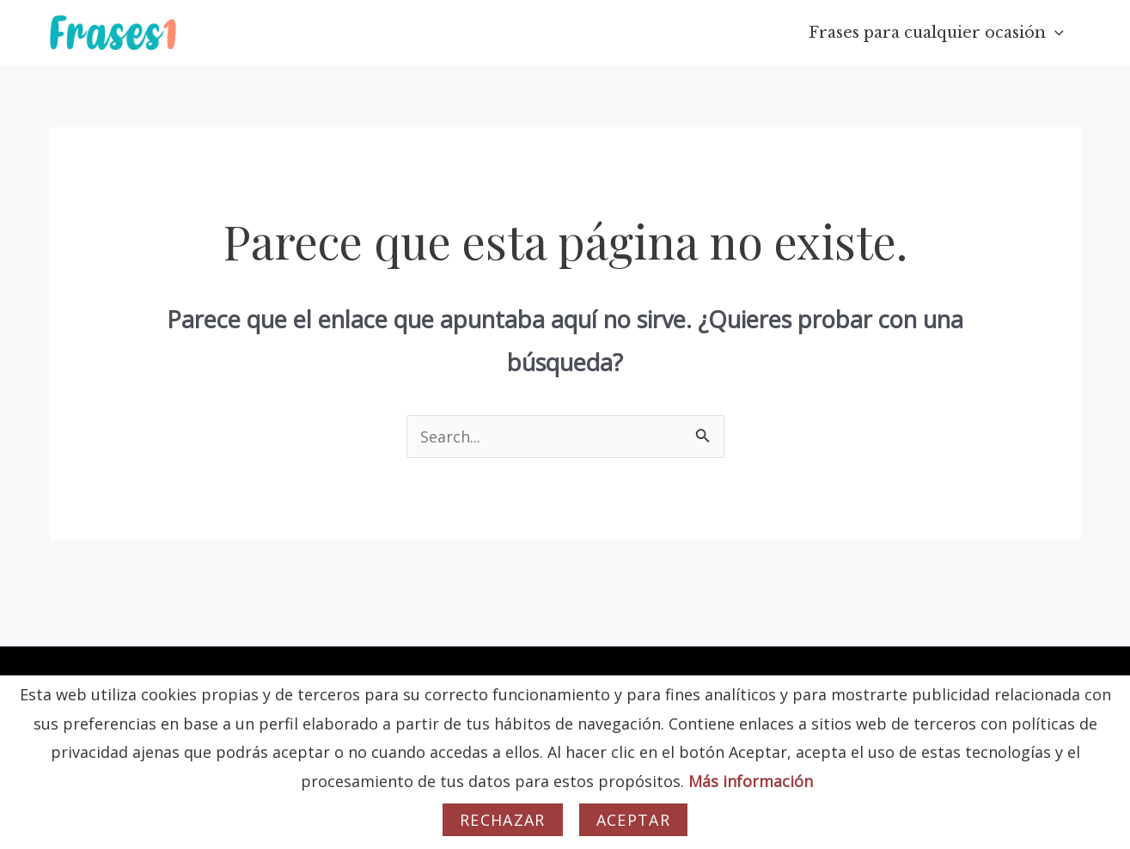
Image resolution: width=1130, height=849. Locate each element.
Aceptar (633, 819)
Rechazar (503, 819)
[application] (1057, 33)
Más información (750, 781)
